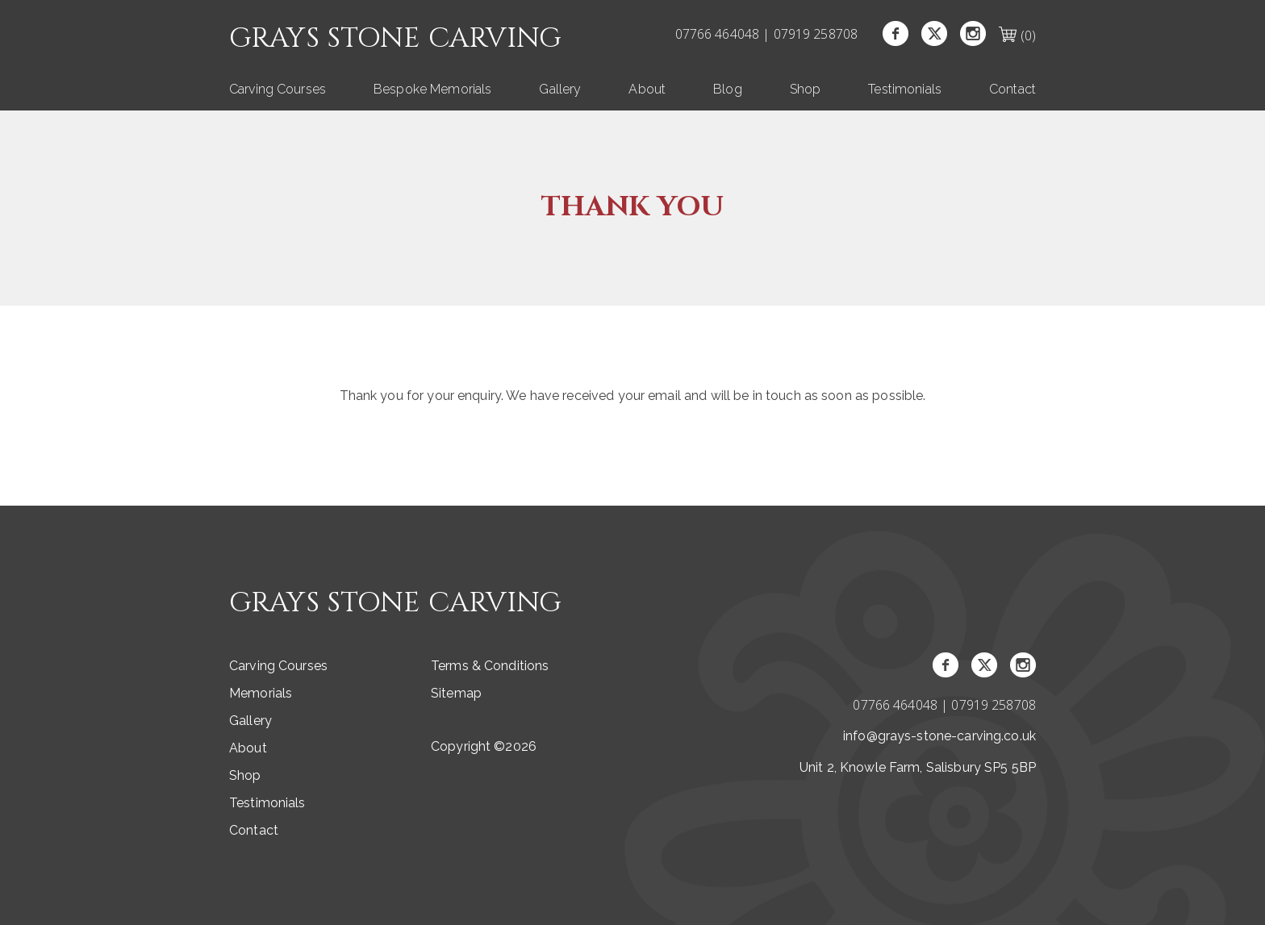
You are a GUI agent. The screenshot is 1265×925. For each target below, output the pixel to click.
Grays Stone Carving (395, 39)
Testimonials (904, 89)
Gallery (560, 89)
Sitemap (456, 693)
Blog (727, 89)
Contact (1012, 89)
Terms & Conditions (490, 665)
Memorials (260, 693)
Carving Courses (277, 89)
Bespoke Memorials (432, 89)
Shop (805, 89)
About (647, 89)
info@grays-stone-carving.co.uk (939, 736)
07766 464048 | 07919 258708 (766, 34)
